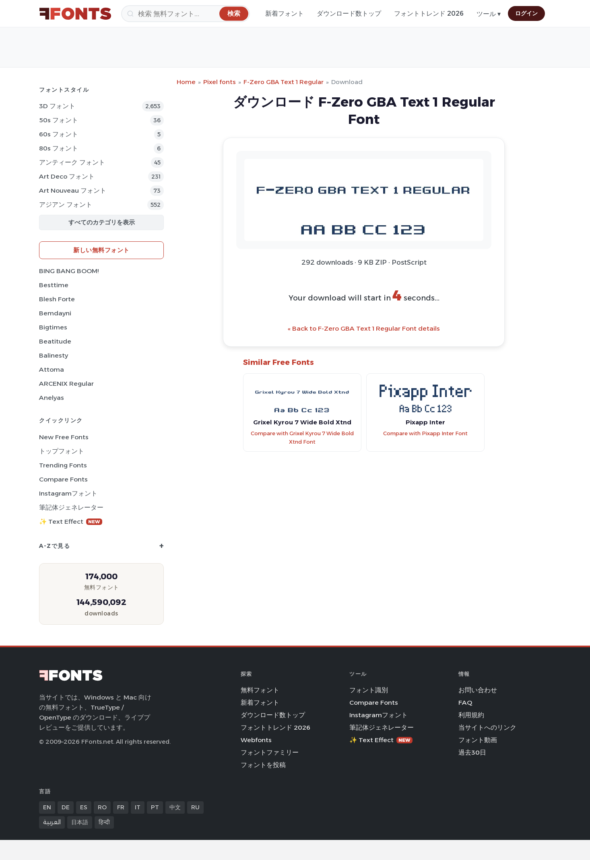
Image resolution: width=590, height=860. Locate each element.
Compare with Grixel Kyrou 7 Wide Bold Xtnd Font (302, 437)
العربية (52, 822)
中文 (175, 807)
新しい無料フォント (101, 250)
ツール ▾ (489, 14)
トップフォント (61, 451)
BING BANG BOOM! (69, 271)
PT (155, 807)
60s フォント (58, 134)
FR (120, 807)
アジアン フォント (65, 204)
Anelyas (51, 397)
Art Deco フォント (67, 176)
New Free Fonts (64, 437)
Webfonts (256, 740)
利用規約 (471, 715)
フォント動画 (477, 740)
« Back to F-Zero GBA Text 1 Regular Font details (364, 328)
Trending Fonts (63, 465)
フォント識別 (368, 690)
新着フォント (284, 13)
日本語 (79, 822)
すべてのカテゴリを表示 (101, 222)
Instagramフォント (68, 493)
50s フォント (58, 120)
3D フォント (57, 106)
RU (195, 807)
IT (137, 807)
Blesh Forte (57, 299)
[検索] (185, 13)
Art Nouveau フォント (72, 190)
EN (47, 807)
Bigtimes (53, 327)
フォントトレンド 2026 (429, 13)
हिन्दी (104, 822)
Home (186, 82)
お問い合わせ (477, 690)
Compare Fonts (63, 479)
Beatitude (55, 341)
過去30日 (472, 752)
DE (66, 807)
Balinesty (53, 355)
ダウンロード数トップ (349, 13)
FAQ (465, 702)
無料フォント (260, 690)
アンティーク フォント (72, 162)
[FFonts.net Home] (75, 13)
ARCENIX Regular (66, 383)
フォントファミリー (270, 752)
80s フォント (58, 148)
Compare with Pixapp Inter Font (425, 433)
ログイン (526, 13)
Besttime (53, 285)
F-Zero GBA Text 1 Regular (283, 82)
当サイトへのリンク (487, 727)
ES (83, 807)
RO (102, 807)
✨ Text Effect (70, 521)
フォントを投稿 (263, 765)
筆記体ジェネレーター (71, 507)
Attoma (51, 369)
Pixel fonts (219, 82)
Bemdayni (55, 313)
